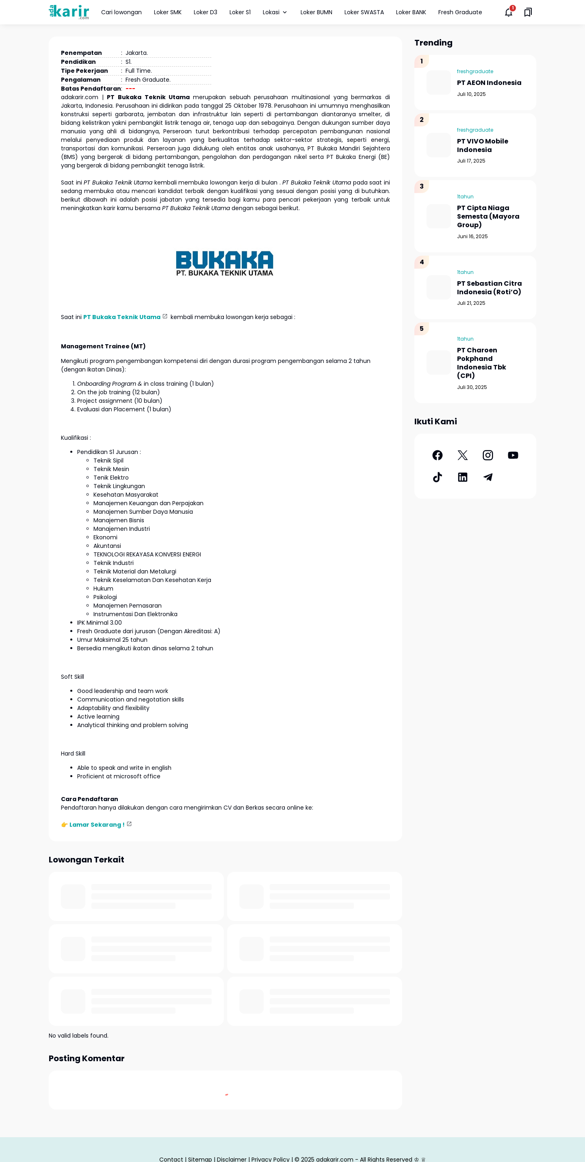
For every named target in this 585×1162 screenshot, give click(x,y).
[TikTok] (437, 477)
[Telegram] (488, 477)
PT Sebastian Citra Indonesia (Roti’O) (489, 288)
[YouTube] (513, 455)
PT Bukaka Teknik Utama (121, 317)
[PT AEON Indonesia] (439, 82)
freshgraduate (475, 71)
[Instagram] (488, 455)
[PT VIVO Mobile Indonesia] (439, 145)
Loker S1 (240, 12)
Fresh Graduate (460, 12)
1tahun (465, 196)
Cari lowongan (121, 12)
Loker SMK (168, 12)
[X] (463, 455)
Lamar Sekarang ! (97, 825)
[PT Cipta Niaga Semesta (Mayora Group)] (439, 216)
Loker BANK (411, 12)
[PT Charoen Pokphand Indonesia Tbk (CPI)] (439, 362)
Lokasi (275, 12)
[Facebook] (437, 455)
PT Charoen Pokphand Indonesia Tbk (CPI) (481, 363)
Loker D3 (205, 12)
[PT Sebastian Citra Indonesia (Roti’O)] (439, 287)
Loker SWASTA (364, 12)
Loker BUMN (316, 12)
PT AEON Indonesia (489, 83)
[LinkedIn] (463, 477)
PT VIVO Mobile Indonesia (482, 145)
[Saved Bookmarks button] (528, 12)
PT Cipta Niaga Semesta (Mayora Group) (488, 216)
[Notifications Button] (508, 12)
